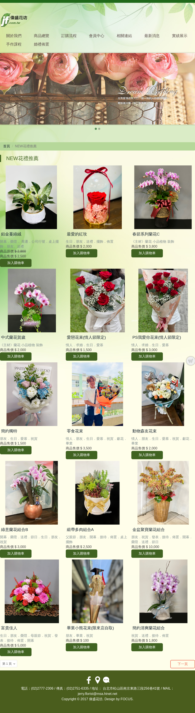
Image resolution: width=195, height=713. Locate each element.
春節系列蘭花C (146, 234)
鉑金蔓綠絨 (11, 234)
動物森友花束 (144, 431)
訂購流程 (69, 36)
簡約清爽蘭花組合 (148, 628)
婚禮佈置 (41, 44)
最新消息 (152, 36)
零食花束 (75, 431)
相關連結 (124, 36)
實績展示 (179, 36)
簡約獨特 (9, 431)
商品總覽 (41, 36)
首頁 (6, 146)
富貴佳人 (9, 628)
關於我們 (14, 36)
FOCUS (127, 699)
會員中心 (96, 36)
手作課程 (14, 44)
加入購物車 (15, 263)
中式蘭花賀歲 (13, 337)
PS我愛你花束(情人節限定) (156, 337)
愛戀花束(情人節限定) (86, 337)
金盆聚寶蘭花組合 (148, 529)
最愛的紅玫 (77, 234)
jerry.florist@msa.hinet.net (97, 694)
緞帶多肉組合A (80, 529)
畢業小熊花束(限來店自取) (90, 628)
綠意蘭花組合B (14, 529)
